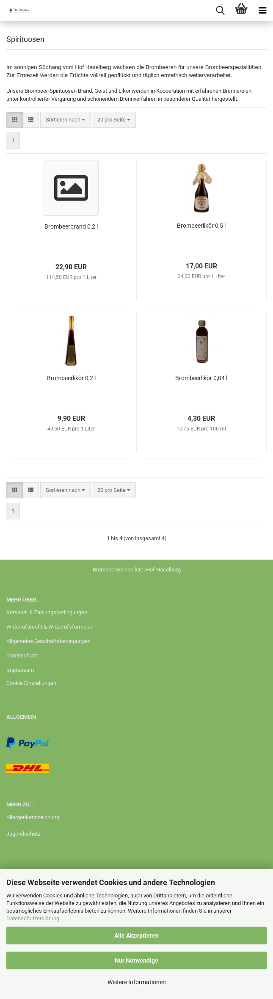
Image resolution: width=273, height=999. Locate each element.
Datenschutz (21, 655)
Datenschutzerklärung (32, 918)
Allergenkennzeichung (32, 817)
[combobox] (65, 120)
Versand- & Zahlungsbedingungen (46, 612)
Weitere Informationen (137, 982)
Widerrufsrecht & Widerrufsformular (49, 627)
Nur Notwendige (136, 960)
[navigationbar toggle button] (262, 10)
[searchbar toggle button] (220, 10)
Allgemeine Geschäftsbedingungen (48, 641)
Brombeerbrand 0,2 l (71, 226)
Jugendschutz (23, 834)
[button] (14, 120)
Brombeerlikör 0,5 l (201, 225)
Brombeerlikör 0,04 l (201, 378)
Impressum (20, 670)
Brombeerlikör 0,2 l (71, 378)
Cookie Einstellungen (31, 683)
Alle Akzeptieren (136, 935)
